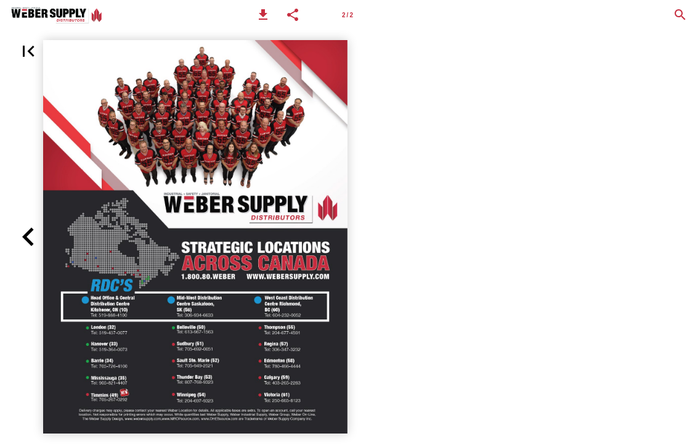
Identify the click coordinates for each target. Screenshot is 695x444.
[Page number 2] (347, 15)
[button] (263, 15)
